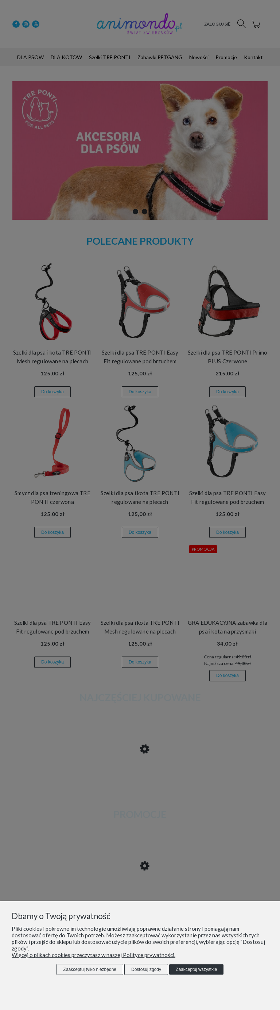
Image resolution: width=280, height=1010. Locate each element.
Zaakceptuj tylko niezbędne (89, 969)
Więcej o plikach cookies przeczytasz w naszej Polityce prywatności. (93, 955)
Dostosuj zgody (146, 969)
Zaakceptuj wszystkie (196, 969)
